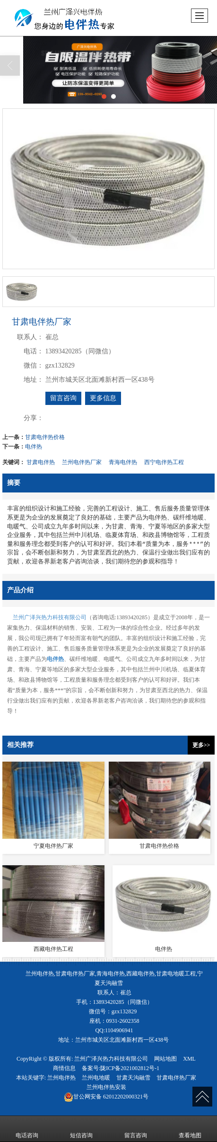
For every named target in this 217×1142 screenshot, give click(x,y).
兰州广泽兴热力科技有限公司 (50, 617)
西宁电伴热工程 (164, 462)
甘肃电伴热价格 (45, 437)
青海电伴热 (123, 462)
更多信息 (103, 398)
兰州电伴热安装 (106, 1087)
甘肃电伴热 (40, 462)
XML (189, 1058)
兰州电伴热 (61, 1077)
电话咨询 (27, 1129)
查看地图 (190, 1129)
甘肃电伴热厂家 (176, 1077)
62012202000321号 (106, 1096)
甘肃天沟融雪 (133, 1077)
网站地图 (165, 1058)
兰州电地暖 (96, 1077)
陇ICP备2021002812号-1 (129, 1068)
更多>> (201, 745)
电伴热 (33, 446)
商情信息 (64, 1068)
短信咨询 (81, 1129)
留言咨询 (63, 398)
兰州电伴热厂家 (82, 462)
